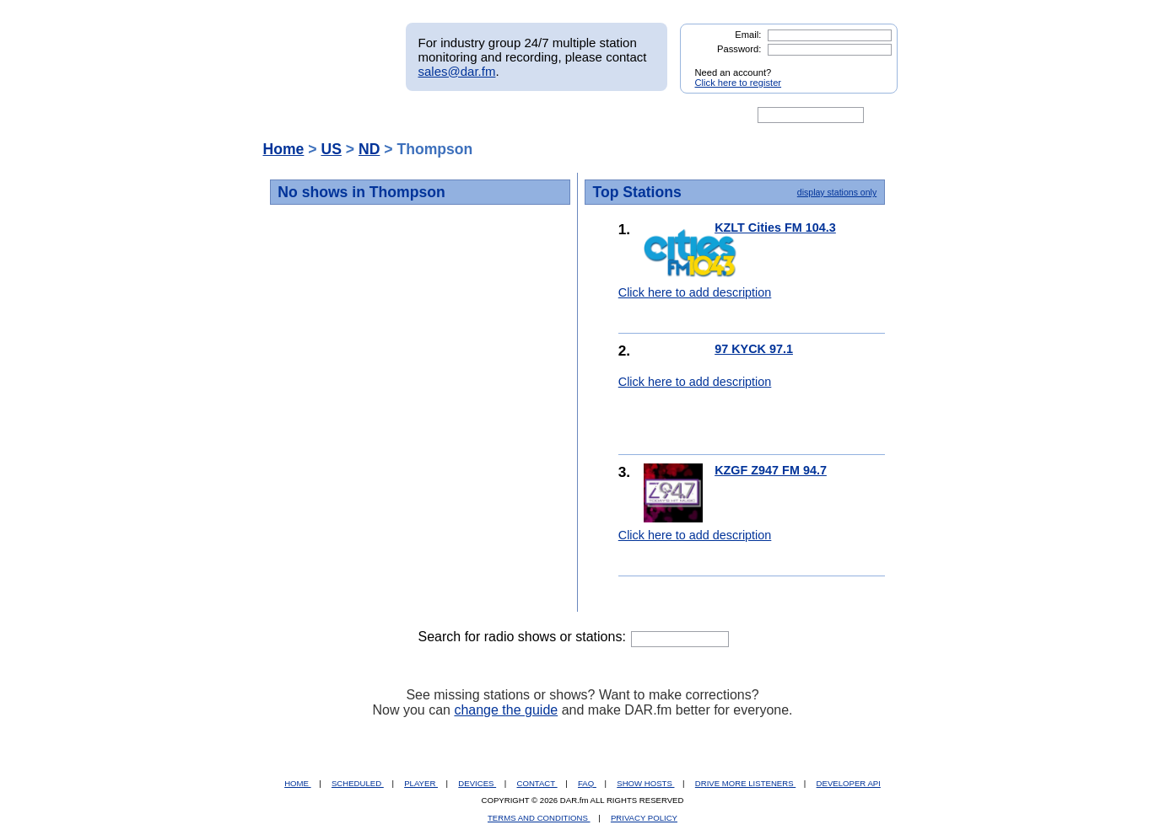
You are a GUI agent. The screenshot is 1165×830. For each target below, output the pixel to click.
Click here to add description (695, 292)
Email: (748, 34)
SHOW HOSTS (645, 783)
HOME (297, 783)
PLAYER (421, 783)
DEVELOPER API (849, 783)
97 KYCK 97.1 (754, 349)
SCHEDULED (358, 783)
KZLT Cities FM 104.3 (775, 227)
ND (369, 149)
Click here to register (738, 83)
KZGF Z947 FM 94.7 (771, 470)
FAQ (587, 783)
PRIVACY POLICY (644, 817)
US (331, 149)
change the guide (506, 710)
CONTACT (537, 783)
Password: (739, 49)
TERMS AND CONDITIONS (539, 817)
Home (284, 149)
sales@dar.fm (457, 71)
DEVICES (477, 783)
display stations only (836, 192)
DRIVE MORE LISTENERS (745, 783)
